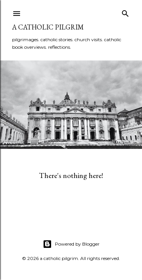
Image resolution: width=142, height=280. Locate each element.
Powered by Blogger (71, 244)
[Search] (125, 12)
